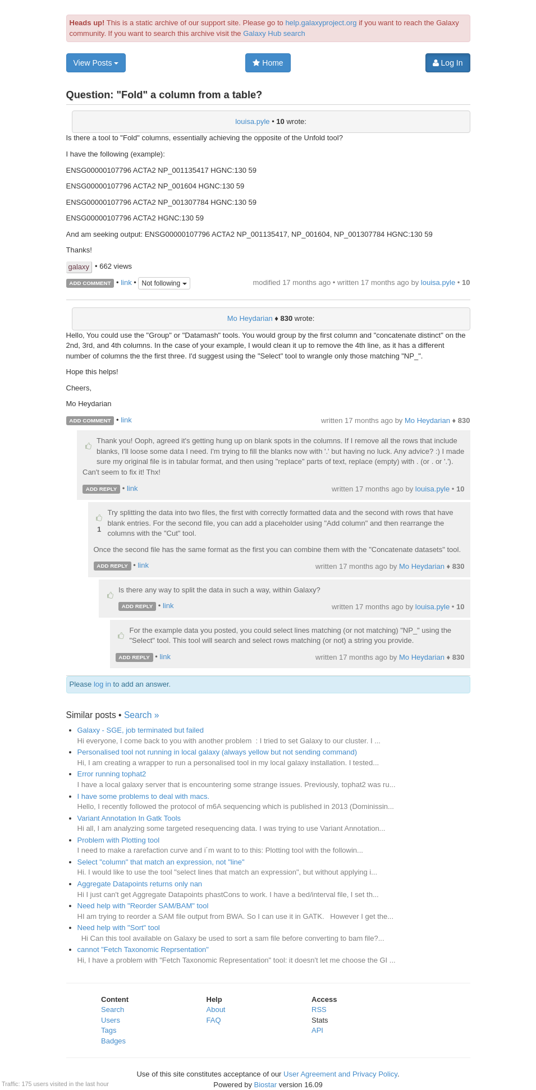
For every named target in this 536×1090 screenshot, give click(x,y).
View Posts (96, 62)
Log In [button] (448, 62)
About (216, 1009)
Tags (108, 1030)
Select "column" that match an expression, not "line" (161, 862)
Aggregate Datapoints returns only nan (140, 884)
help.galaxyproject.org (320, 23)
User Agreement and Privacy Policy (340, 1074)
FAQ (214, 1020)
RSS (319, 1009)
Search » (141, 715)
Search (112, 1009)
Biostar (265, 1084)
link (126, 282)
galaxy (79, 267)
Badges (113, 1041)
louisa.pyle (252, 121)
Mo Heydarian (250, 318)
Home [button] (268, 62)
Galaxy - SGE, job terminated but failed (140, 730)
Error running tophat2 (111, 774)
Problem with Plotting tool (118, 840)
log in (102, 684)
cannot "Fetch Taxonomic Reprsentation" (143, 949)
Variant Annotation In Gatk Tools (129, 818)
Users (110, 1020)
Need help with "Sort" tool (118, 927)
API (317, 1030)
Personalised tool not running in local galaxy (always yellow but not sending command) (217, 752)
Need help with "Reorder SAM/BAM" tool (143, 906)
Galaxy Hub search (274, 33)
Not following (163, 283)
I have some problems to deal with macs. (143, 796)
